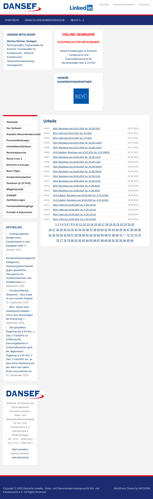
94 (124, 240)
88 (102, 240)
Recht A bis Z (14, 158)
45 (120, 229)
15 (95, 224)
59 (80, 235)
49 (135, 229)
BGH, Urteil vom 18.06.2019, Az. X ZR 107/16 (74, 205)
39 (98, 229)
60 (83, 235)
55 (65, 235)
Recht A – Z (77, 20)
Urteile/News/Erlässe (18, 146)
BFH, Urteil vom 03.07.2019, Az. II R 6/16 (72, 133)
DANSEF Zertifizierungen (15, 197)
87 (98, 240)
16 (99, 224)
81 (76, 240)
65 (102, 235)
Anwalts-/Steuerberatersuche (45, 20)
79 (68, 240)
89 (106, 240)
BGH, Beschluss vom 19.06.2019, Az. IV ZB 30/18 (76, 186)
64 (98, 235)
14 (91, 224)
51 (50, 235)
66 (106, 235)
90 (109, 240)
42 (109, 229)
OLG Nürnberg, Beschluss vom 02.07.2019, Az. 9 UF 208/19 (81, 152)
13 (88, 224)
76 (57, 240)
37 (91, 229)
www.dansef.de (20, 457)
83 (83, 240)
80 (72, 240)
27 (53, 229)
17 (102, 224)
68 (113, 235)
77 (61, 240)
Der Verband (13, 128)
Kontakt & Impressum (19, 212)
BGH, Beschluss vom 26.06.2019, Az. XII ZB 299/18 (77, 167)
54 (61, 235)
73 (132, 235)
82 (80, 240)
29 (61, 229)
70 (120, 235)
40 (102, 229)
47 (128, 229)
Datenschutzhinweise (123, 4)
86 (94, 240)
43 (113, 229)
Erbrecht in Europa (17, 164)
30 (65, 229)
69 (117, 235)
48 (132, 229)
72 (128, 235)
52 (53, 235)
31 (68, 229)
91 (113, 240)
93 (120, 240)
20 (114, 224)
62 (91, 235)
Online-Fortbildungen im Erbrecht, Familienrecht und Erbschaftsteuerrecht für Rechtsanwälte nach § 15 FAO (78, 56)
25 (132, 224)
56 (68, 235)
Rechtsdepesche (16, 152)
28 (57, 229)
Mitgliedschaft (14, 189)
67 (109, 235)
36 (87, 229)
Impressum (144, 4)
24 (129, 224)
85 (91, 240)
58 (76, 235)
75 (139, 235)
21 (117, 224)
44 (117, 229)
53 (57, 235)
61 (87, 235)
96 (132, 240)
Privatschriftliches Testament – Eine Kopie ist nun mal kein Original (19, 294)
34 (80, 229)
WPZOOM (144, 488)
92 (117, 240)
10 (77, 224)
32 (72, 229)
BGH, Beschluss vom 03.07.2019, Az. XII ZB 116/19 (77, 143)
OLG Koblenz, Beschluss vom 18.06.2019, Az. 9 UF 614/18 (80, 195)
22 (121, 224)
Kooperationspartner (18, 177)
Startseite (104, 4)
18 (106, 224)
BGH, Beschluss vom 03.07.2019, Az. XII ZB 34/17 (76, 128)
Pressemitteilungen (17, 140)
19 (110, 224)
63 (94, 235)
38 (94, 229)
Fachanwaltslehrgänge (19, 206)
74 (135, 235)
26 (50, 229)
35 (83, 229)
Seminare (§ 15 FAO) (18, 183)
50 (139, 229)
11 (80, 224)
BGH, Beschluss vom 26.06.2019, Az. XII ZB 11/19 (76, 157)
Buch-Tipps (13, 171)
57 (72, 235)
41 (106, 229)
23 (125, 224)
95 (128, 240)
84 (87, 240)
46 (124, 229)
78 (65, 240)
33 (76, 229)
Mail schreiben (20, 449)
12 (84, 224)
